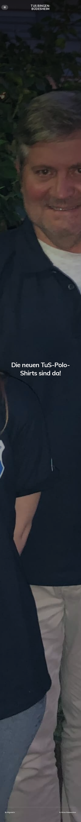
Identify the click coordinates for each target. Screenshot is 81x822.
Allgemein (11, 812)
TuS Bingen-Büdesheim (40, 7)
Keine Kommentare (68, 812)
